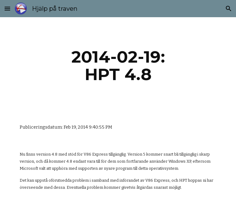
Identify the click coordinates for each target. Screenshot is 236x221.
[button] (7, 8)
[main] (118, 65)
